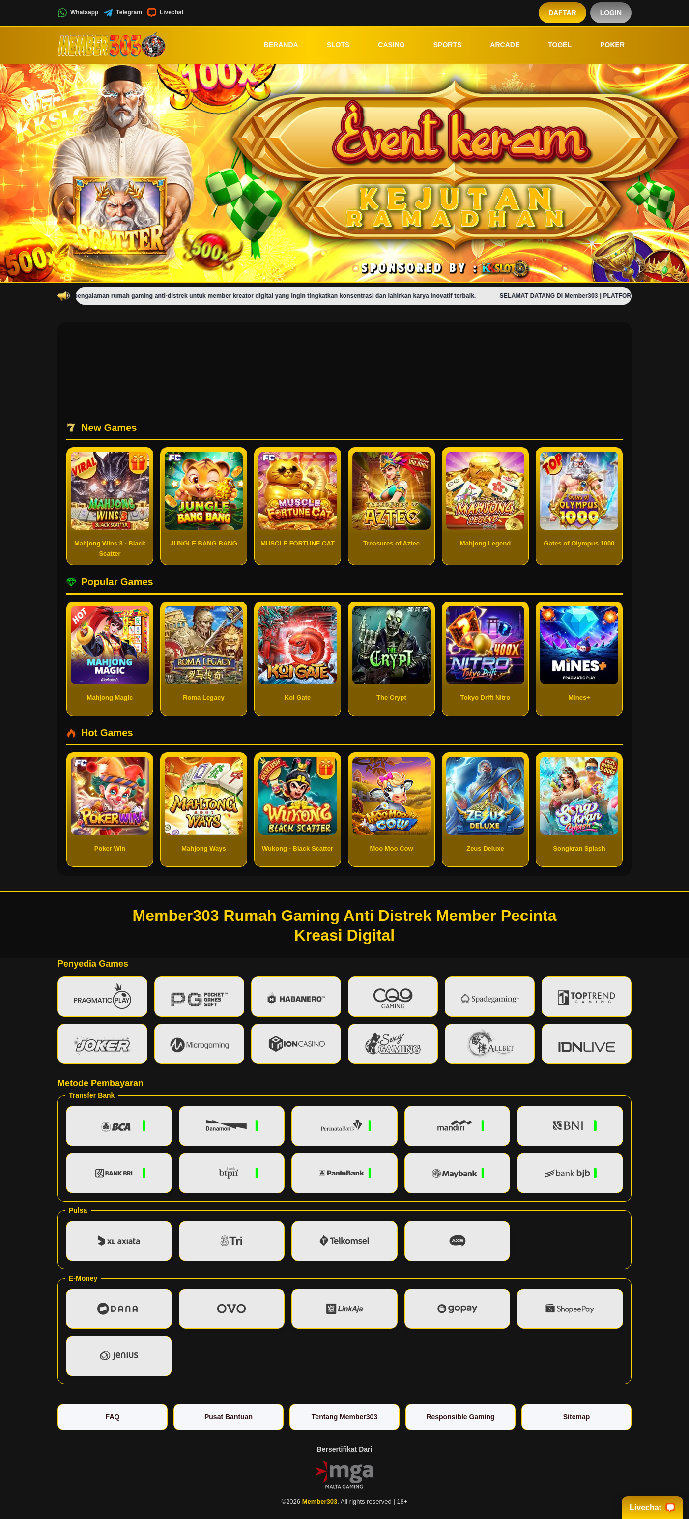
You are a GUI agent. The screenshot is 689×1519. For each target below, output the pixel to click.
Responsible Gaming (460, 1417)
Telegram (122, 13)
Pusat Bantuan (228, 1417)
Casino (384, 45)
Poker (605, 45)
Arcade (497, 45)
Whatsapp (77, 13)
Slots (331, 45)
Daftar (562, 13)
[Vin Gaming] (344, 1474)
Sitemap (576, 1417)
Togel (553, 45)
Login (611, 13)
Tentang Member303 (344, 1417)
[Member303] (111, 45)
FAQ (113, 1417)
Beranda (274, 45)
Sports (441, 45)
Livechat (165, 13)
